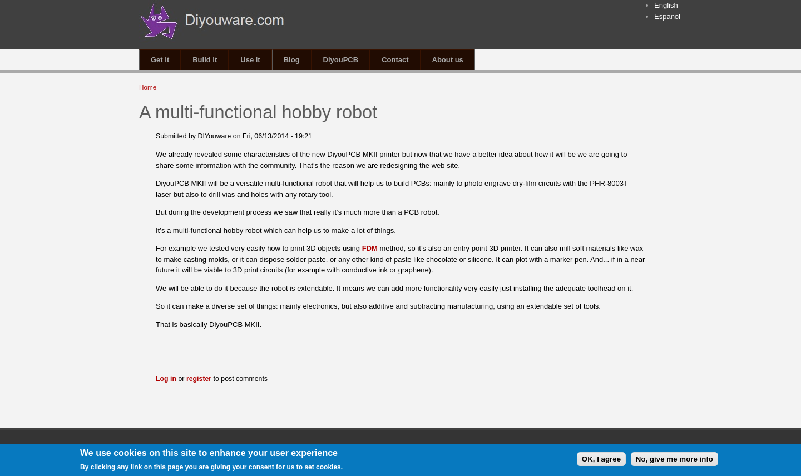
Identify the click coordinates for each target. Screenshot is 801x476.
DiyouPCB (341, 60)
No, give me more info (674, 460)
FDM (371, 248)
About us (447, 60)
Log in (166, 379)
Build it (204, 60)
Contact (395, 60)
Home (147, 87)
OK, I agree (601, 460)
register (198, 379)
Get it (160, 60)
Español (667, 16)
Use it (250, 60)
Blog (292, 60)
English (666, 5)
